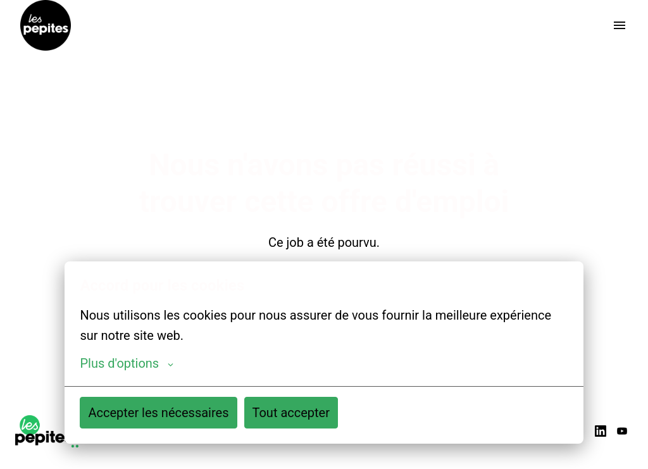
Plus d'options (126, 363)
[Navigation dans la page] (619, 25)
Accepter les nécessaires (158, 412)
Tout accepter (291, 412)
